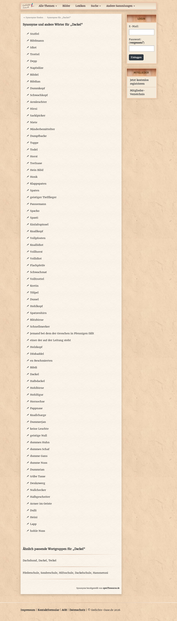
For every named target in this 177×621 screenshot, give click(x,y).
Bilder (66, 6)
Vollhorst (36, 251)
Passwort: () (137, 41)
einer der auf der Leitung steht (50, 340)
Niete (33, 122)
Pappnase (36, 408)
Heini (33, 517)
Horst (34, 156)
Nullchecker (38, 490)
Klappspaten (38, 183)
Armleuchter (38, 102)
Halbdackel (37, 381)
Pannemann (38, 204)
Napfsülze (36, 68)
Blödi (33, 367)
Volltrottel (37, 279)
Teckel (52, 560)
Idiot (33, 47)
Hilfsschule (66, 572)
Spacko (34, 211)
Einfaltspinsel (39, 224)
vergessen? (136, 42)
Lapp (33, 524)
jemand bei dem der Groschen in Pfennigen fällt (62, 333)
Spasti (34, 217)
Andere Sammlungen (120, 6)
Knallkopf (36, 231)
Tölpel (34, 292)
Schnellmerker (40, 326)
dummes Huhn (40, 442)
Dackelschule (83, 572)
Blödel (34, 74)
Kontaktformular (48, 610)
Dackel (34, 374)
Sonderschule (49, 572)
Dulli (33, 510)
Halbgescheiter (40, 496)
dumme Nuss (38, 462)
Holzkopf (36, 347)
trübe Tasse (37, 476)
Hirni (33, 108)
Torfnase (36, 163)
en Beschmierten (41, 360)
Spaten (34, 190)
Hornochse (37, 401)
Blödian (35, 81)
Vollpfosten (38, 238)
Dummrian (37, 469)
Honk (33, 176)
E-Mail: (134, 26)
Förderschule (31, 572)
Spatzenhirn (38, 313)
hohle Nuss (37, 530)
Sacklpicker (37, 115)
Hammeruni (100, 572)
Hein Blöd (36, 170)
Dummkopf (37, 88)
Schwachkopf (39, 95)
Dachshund (30, 560)
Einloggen (136, 57)
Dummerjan (38, 422)
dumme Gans (38, 456)
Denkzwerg (37, 483)
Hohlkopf (36, 306)
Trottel (34, 54)
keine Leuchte (39, 428)
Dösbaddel (37, 353)
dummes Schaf (39, 449)
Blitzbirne (37, 319)
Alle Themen (48, 6)
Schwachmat (38, 272)
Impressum (28, 610)
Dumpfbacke (38, 136)
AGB (64, 610)
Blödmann (37, 40)
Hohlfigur (36, 394)
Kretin (34, 285)
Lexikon (80, 6)
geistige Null (38, 435)
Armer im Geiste (41, 503)
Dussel (34, 299)
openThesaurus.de (111, 588)
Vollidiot (36, 258)
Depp (33, 61)
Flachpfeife (37, 265)
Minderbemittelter (42, 129)
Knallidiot (36, 245)
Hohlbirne (37, 388)
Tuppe (34, 142)
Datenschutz (77, 610)
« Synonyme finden (33, 17)
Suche (96, 6)
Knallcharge (38, 415)
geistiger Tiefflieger (43, 197)
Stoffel (34, 34)
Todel (34, 149)
